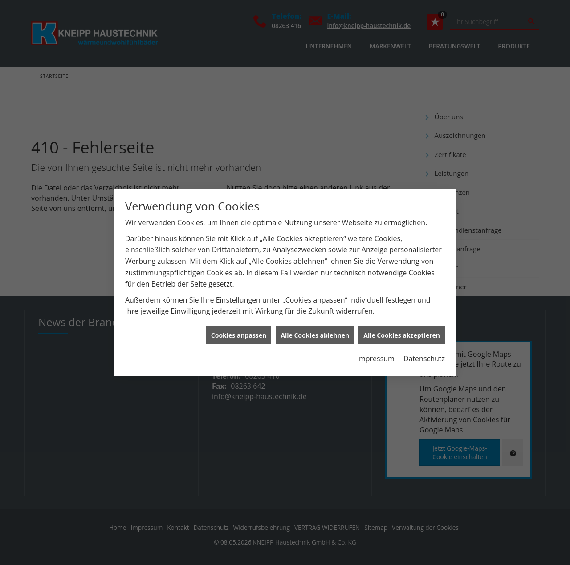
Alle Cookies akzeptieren (401, 332)
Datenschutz (424, 355)
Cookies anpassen (238, 332)
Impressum (375, 355)
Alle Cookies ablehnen (315, 332)
